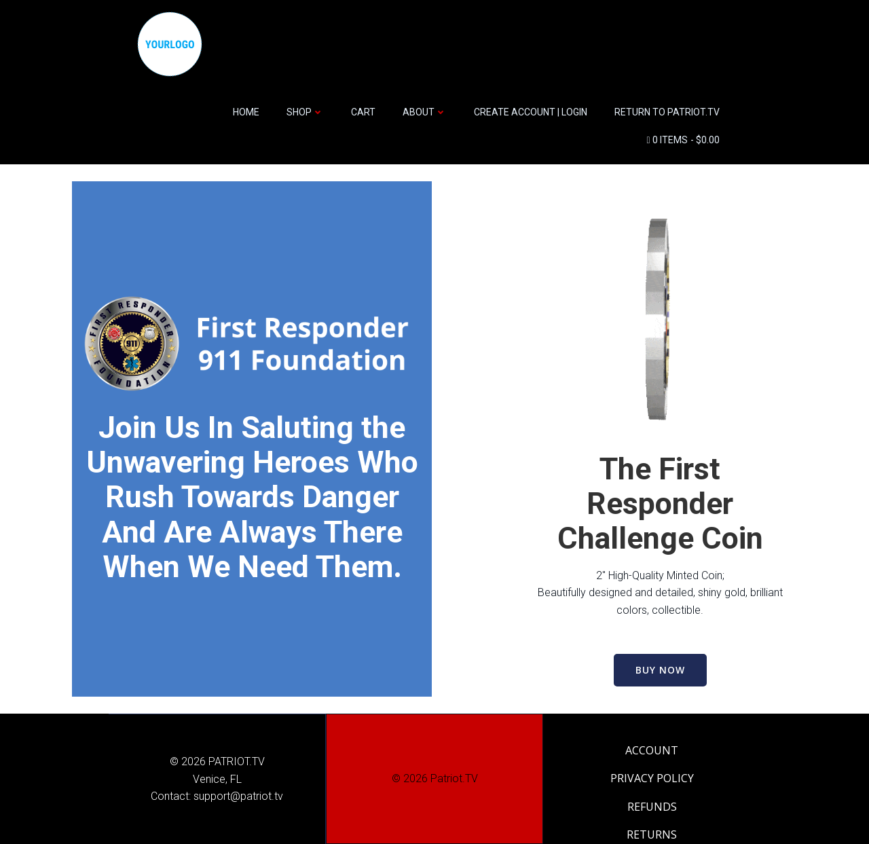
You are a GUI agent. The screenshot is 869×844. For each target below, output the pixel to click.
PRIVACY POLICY (652, 778)
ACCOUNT (651, 750)
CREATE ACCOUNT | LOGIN (530, 112)
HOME (246, 112)
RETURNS (652, 834)
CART (363, 112)
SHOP (305, 112)
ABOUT (425, 112)
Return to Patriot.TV (667, 112)
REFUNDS (652, 806)
